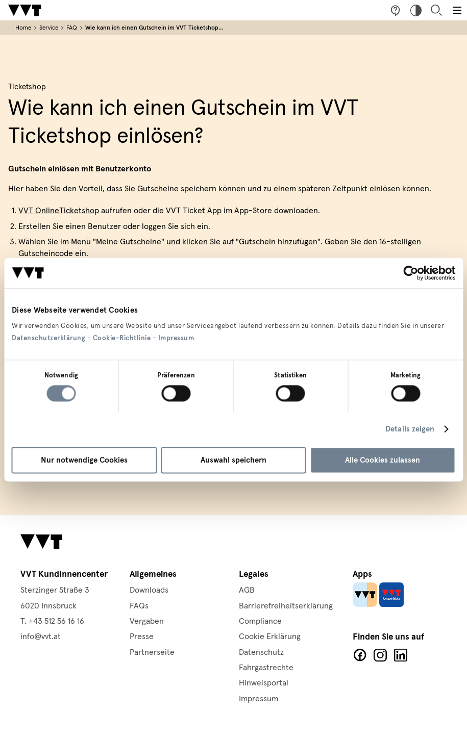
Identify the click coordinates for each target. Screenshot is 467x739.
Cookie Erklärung (270, 636)
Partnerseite (152, 652)
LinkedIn (400, 655)
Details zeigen (409, 429)
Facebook (360, 655)
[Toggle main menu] (457, 10)
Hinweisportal (263, 683)
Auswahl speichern (233, 460)
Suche (436, 10)
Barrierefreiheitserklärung (286, 606)
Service (48, 28)
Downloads (149, 590)
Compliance (260, 621)
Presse (142, 636)
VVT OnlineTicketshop (58, 211)
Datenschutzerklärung (48, 338)
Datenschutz (261, 652)
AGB (247, 590)
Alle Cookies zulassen (382, 460)
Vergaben (147, 621)
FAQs (139, 606)
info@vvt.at (40, 636)
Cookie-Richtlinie (122, 338)
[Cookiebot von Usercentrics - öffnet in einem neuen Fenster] (410, 273)
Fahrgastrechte (266, 668)
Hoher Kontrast (416, 10)
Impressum (176, 338)
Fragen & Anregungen (395, 10)
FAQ (71, 28)
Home (23, 28)
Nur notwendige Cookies (84, 460)
